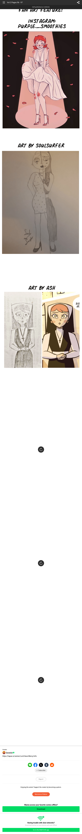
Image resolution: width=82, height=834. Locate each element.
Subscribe (41, 770)
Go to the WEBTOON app (41, 830)
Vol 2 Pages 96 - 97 (15, 2)
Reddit (52, 765)
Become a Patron (41, 794)
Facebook (35, 765)
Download (41, 809)
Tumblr (46, 765)
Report (41, 779)
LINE (30, 765)
